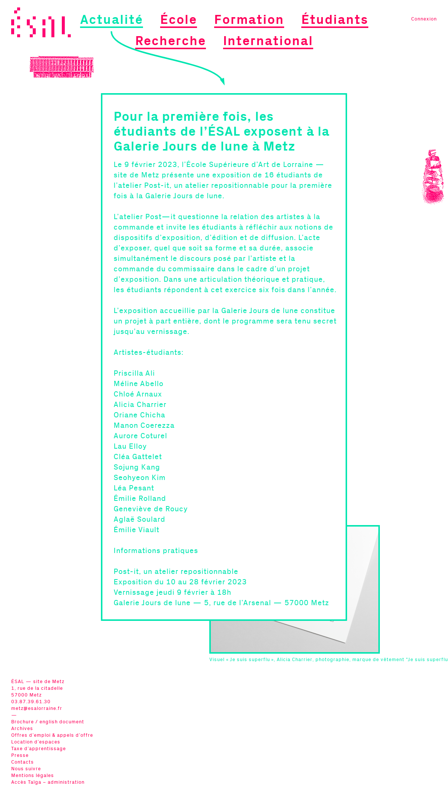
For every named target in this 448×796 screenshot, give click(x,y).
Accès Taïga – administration (48, 782)
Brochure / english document (47, 722)
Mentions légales (32, 775)
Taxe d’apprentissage (38, 748)
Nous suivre (26, 769)
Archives (22, 728)
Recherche (170, 41)
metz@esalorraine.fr (36, 708)
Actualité (111, 19)
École (178, 19)
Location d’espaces (35, 742)
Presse (20, 755)
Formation (249, 19)
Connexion (424, 19)
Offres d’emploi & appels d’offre (52, 735)
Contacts (22, 762)
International (268, 41)
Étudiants (334, 19)
